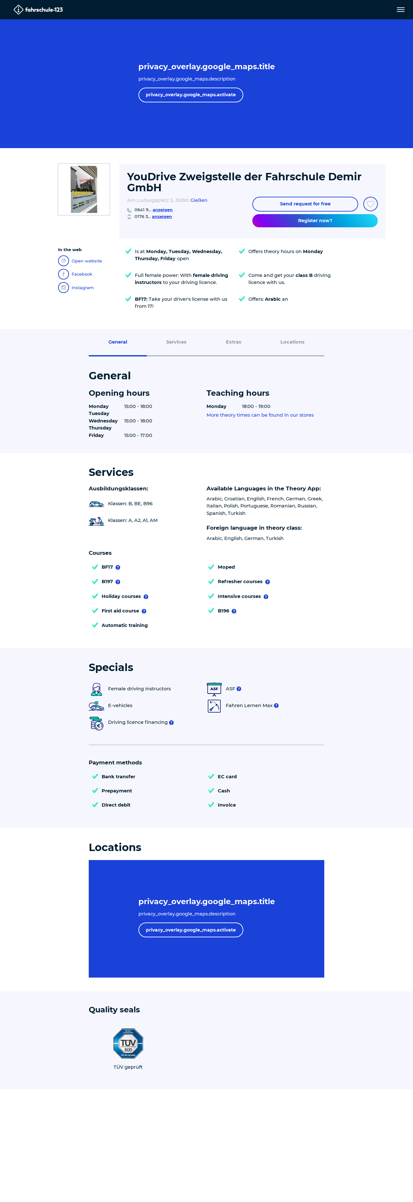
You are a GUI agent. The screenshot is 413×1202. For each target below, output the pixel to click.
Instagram (76, 287)
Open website (80, 260)
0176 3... (153, 216)
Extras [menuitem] (233, 342)
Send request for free (305, 204)
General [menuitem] (117, 342)
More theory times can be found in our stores (260, 415)
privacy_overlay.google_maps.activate (191, 95)
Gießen (198, 200)
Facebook (75, 274)
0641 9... (154, 209)
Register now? (315, 220)
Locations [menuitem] (292, 342)
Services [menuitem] (176, 342)
